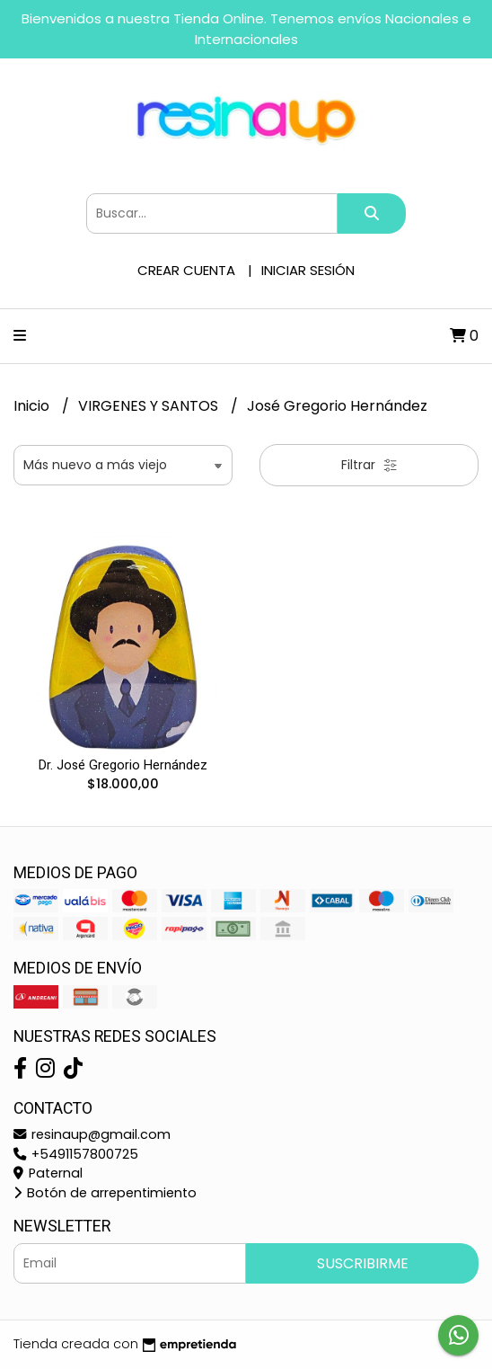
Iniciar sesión (308, 270)
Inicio (33, 406)
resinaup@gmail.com (92, 1134)
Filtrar (369, 465)
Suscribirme (363, 1263)
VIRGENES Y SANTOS (150, 406)
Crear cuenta (186, 270)
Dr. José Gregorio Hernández (123, 765)
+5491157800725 (75, 1154)
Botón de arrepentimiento (105, 1193)
